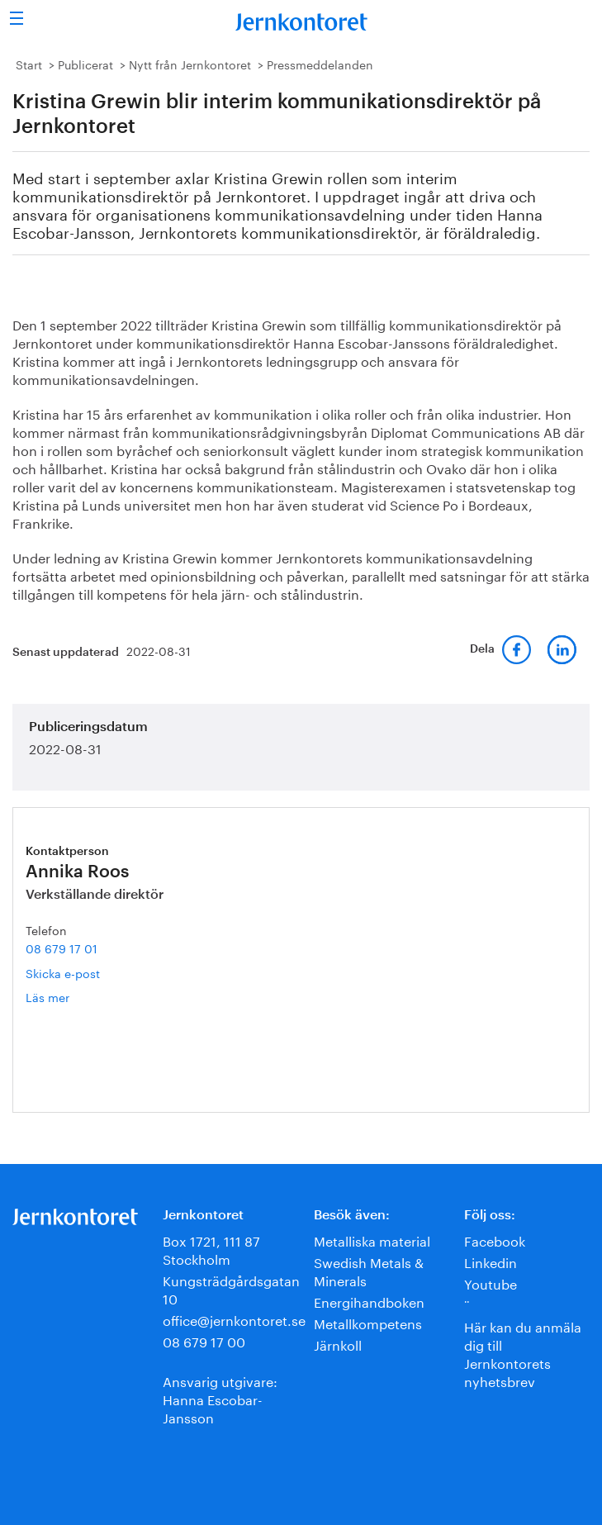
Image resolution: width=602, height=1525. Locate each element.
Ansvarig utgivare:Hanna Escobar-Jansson (220, 1398)
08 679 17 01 (61, 947)
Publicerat (85, 64)
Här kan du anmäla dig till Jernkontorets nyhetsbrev (522, 1352)
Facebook (494, 1239)
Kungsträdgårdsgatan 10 (231, 1288)
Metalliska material (372, 1239)
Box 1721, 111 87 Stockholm (211, 1248)
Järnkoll (338, 1343)
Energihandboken (369, 1300)
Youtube (490, 1282)
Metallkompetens (368, 1322)
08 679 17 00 (204, 1340)
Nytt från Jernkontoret (190, 64)
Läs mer (67, 996)
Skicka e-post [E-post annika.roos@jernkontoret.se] (63, 972)
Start (29, 64)
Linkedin (490, 1261)
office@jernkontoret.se (234, 1319)
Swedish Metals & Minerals (369, 1270)
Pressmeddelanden (320, 64)
